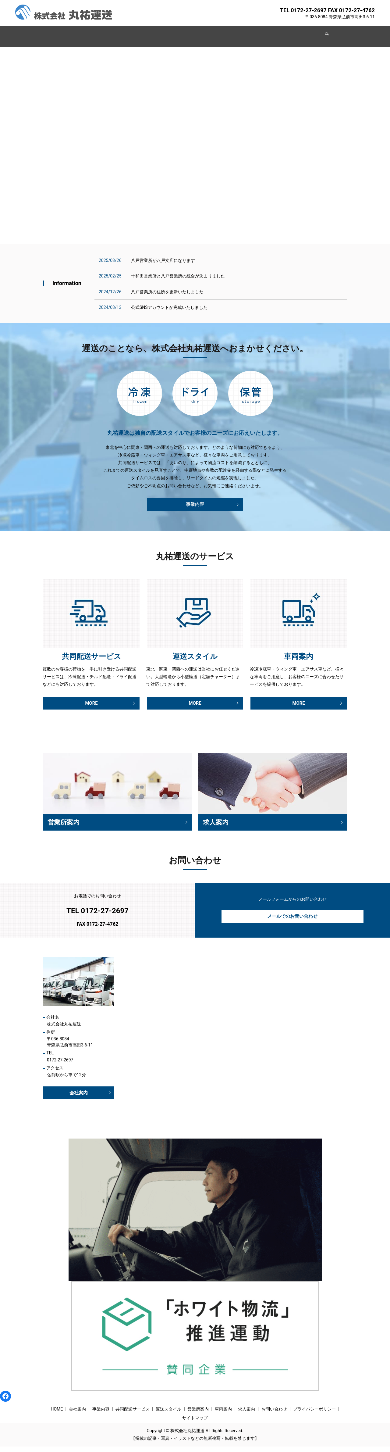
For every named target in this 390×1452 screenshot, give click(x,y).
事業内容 (117, 33)
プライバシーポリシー (314, 1414)
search (329, 33)
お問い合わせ (305, 33)
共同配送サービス (152, 33)
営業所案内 (222, 33)
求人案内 (275, 33)
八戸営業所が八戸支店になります (163, 260)
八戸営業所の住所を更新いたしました (167, 291)
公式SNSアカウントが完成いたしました (169, 307)
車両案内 (249, 33)
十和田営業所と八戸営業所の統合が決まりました (178, 276)
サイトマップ (195, 1423)
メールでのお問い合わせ (292, 921)
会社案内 (92, 33)
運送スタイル (190, 33)
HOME (69, 33)
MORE (91, 704)
